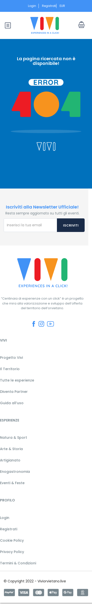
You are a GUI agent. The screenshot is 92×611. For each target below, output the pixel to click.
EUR (64, 6)
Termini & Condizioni (18, 563)
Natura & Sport (13, 437)
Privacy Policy (12, 551)
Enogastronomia (15, 471)
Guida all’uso (12, 403)
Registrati (49, 6)
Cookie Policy (12, 540)
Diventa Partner (14, 391)
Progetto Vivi (11, 357)
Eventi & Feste (12, 482)
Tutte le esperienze (17, 380)
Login (32, 6)
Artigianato (10, 460)
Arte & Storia (11, 448)
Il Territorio (10, 368)
